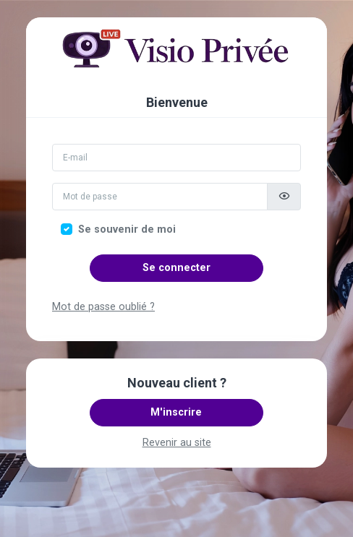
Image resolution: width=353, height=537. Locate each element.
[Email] (176, 157)
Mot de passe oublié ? (103, 307)
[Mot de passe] (160, 196)
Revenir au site (177, 443)
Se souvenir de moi (127, 229)
